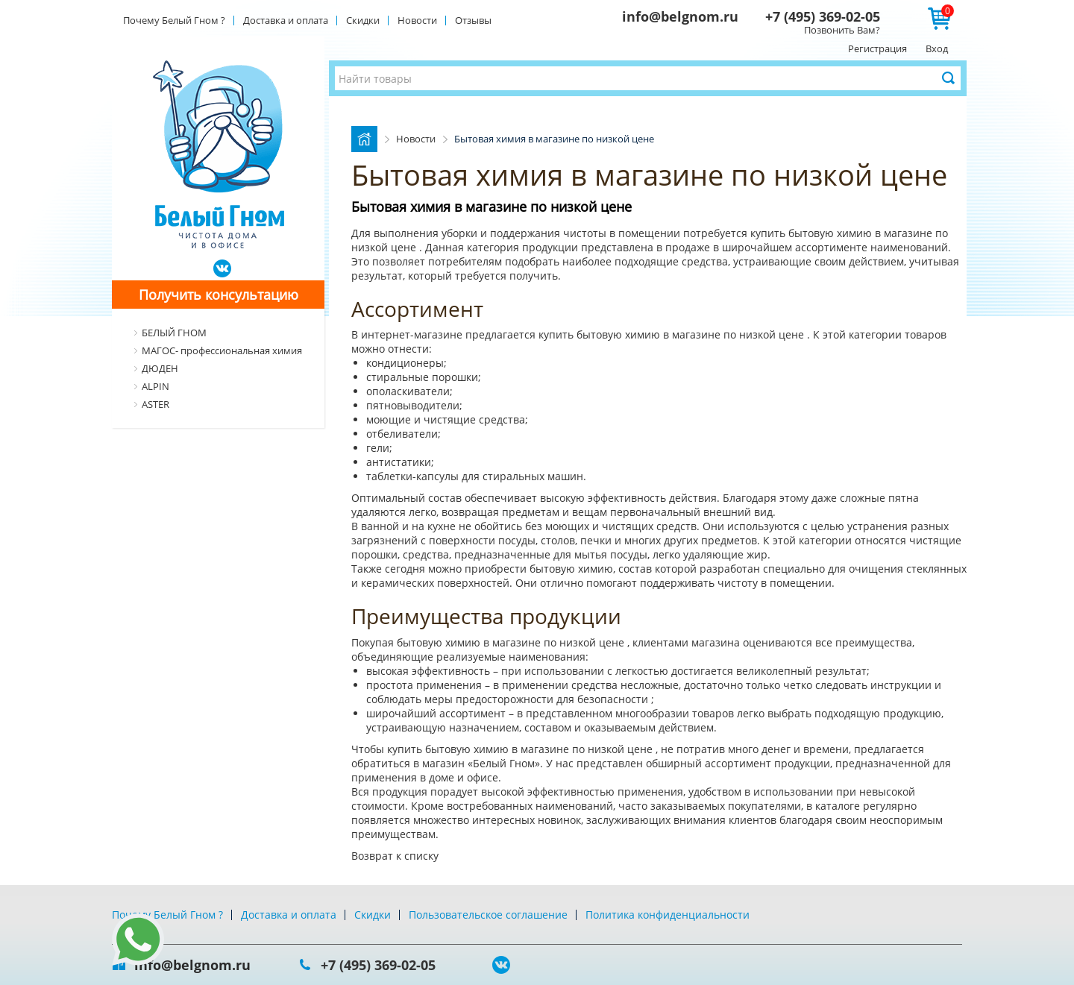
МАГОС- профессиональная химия (222, 350)
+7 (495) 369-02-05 (822, 16)
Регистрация (877, 48)
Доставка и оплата (285, 20)
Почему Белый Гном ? (174, 20)
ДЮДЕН (160, 368)
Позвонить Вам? (842, 30)
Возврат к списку (395, 856)
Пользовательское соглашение (488, 914)
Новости (417, 20)
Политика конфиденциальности (667, 914)
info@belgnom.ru (680, 16)
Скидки (363, 20)
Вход (937, 48)
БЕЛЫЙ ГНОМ (174, 332)
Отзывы (473, 20)
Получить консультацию (218, 294)
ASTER (155, 404)
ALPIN (155, 386)
